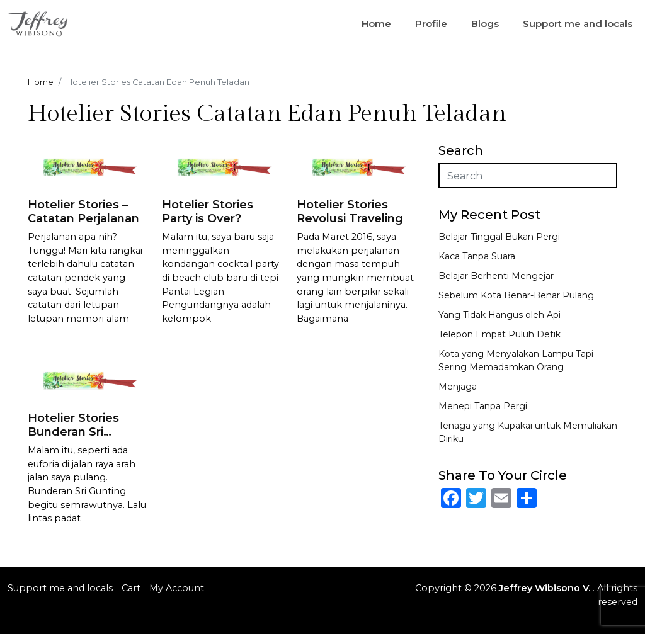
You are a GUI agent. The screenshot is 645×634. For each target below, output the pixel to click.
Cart (131, 588)
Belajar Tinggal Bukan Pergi (499, 236)
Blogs (485, 24)
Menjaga (457, 386)
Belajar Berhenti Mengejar (496, 275)
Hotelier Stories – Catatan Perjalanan (83, 211)
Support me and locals (577, 24)
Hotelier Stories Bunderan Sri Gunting (73, 431)
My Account (176, 588)
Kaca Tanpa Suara (476, 256)
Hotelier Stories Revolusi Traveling (350, 211)
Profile (431, 24)
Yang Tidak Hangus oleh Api (499, 314)
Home (376, 24)
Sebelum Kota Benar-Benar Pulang (516, 295)
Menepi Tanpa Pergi (482, 406)
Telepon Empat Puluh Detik (499, 334)
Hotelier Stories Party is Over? (207, 211)
